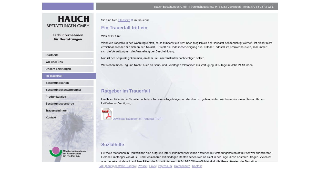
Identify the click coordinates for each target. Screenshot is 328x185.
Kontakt (51, 117)
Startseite (52, 55)
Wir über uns (54, 61)
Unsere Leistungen (58, 68)
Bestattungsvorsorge (60, 103)
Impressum (165, 166)
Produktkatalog (56, 96)
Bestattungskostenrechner (63, 89)
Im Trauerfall (54, 75)
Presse (142, 166)
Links (152, 166)
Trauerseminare (56, 110)
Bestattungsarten (57, 82)
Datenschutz (182, 166)
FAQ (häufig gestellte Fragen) (117, 166)
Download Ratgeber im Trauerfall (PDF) (131, 118)
